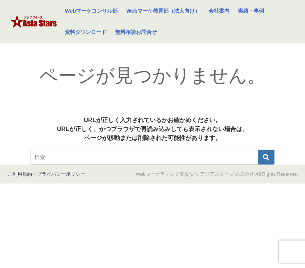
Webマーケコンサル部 (91, 10)
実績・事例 (251, 10)
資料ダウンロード (86, 32)
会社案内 (219, 10)
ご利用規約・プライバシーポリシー (46, 174)
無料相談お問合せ (136, 32)
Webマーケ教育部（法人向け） (163, 10)
